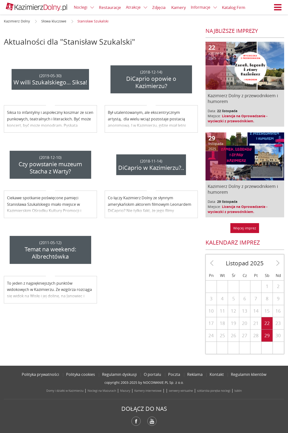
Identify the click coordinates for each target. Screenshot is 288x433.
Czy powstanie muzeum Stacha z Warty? (50, 167)
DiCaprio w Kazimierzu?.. (151, 168)
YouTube (152, 421)
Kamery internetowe (148, 390)
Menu (278, 7)
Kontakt (217, 374)
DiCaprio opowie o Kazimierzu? (151, 82)
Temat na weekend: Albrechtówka (50, 252)
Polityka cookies (80, 374)
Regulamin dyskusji (119, 374)
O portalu (152, 374)
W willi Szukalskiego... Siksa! (50, 82)
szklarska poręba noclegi (213, 390)
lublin (238, 390)
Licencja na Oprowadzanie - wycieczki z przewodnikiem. (237, 118)
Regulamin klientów (248, 374)
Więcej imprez (244, 228)
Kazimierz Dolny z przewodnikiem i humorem (243, 98)
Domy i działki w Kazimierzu (64, 390)
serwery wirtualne (181, 390)
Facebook (136, 421)
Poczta (174, 374)
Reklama (195, 374)
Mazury (125, 390)
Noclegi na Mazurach (102, 390)
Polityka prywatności (40, 374)
